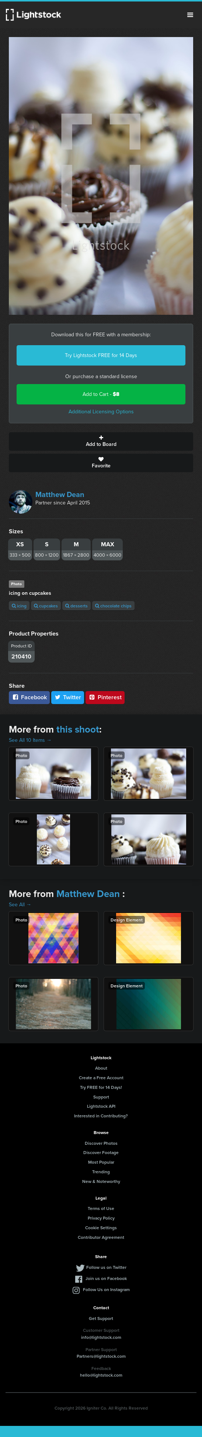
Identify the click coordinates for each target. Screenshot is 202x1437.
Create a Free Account (101, 1077)
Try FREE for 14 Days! (101, 1087)
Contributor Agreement (101, 1237)
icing (19, 606)
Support (101, 1097)
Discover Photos (101, 1143)
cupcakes (46, 606)
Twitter (67, 697)
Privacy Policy (101, 1218)
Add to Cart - (101, 394)
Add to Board (101, 441)
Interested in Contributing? (101, 1116)
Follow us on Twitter (106, 1267)
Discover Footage (101, 1152)
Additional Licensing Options (101, 412)
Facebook (29, 697)
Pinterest (105, 697)
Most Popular (101, 1162)
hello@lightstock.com (101, 1375)
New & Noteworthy (101, 1181)
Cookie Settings (101, 1227)
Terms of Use (101, 1208)
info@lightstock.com (101, 1337)
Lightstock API (101, 1106)
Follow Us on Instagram (106, 1289)
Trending (101, 1171)
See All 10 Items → (30, 740)
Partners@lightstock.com (101, 1356)
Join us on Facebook (106, 1278)
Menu (190, 15)
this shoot (77, 729)
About (101, 1068)
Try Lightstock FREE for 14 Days (101, 355)
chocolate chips (113, 606)
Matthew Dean (59, 494)
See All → (20, 904)
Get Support (101, 1318)
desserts (76, 606)
